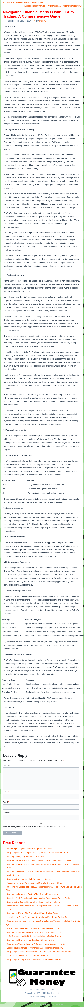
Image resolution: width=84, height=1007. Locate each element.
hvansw (42, 21)
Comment (7, 765)
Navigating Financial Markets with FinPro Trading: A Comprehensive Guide (38, 952)
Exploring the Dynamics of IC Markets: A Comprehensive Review (52, 6)
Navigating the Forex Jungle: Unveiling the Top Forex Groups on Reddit (37, 852)
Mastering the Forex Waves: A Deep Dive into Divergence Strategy (35, 883)
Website (6, 813)
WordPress (33, 1004)
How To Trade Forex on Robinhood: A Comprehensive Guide (32, 928)
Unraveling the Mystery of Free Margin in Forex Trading (30, 849)
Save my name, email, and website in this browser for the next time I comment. (35, 827)
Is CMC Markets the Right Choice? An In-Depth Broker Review (33, 936)
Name (6, 792)
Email (6, 802)
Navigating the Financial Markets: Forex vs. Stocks (28, 879)
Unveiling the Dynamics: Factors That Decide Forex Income (32, 894)
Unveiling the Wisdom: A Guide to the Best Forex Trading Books (34, 932)
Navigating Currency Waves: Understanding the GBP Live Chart (34, 959)
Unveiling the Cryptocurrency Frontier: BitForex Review (30, 940)
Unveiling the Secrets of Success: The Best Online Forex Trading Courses (38, 860)
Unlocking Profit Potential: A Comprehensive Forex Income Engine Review (38, 898)
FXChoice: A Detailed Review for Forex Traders (23, 2)
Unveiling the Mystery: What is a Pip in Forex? (26, 856)
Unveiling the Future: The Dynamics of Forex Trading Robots (32, 913)
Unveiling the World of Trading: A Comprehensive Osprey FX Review (36, 944)
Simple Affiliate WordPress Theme (51, 1004)
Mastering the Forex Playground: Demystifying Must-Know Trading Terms (38, 917)
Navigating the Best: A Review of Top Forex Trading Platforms (33, 902)
